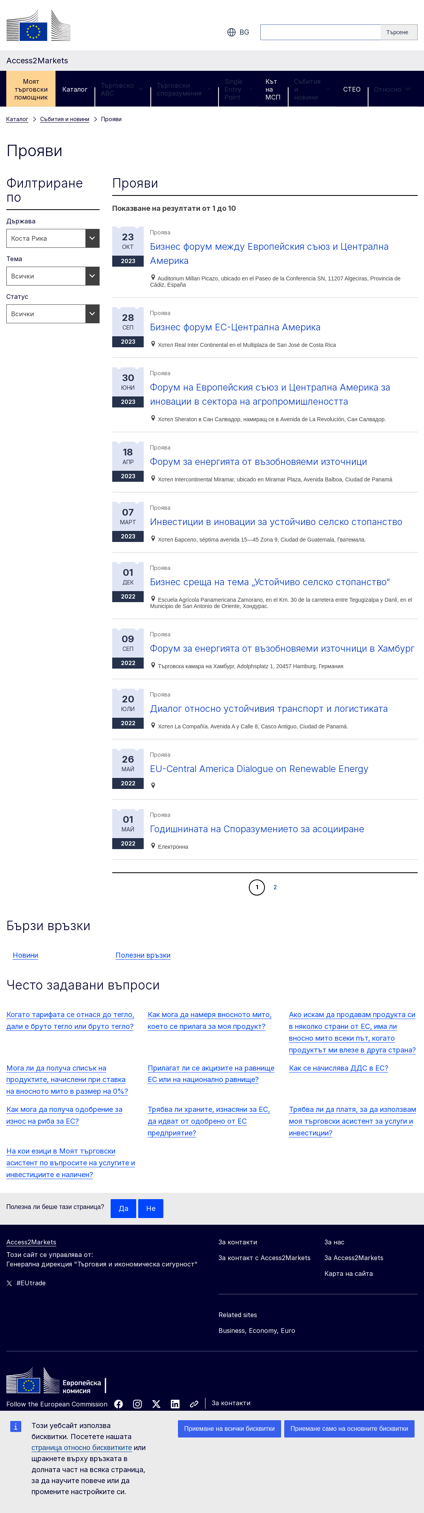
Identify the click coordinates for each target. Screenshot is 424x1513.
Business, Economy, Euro (256, 1345)
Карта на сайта (348, 1288)
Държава (20, 221)
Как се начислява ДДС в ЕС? (338, 1082)
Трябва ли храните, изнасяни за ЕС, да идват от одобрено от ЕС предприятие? (209, 1135)
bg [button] (238, 32)
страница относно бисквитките (81, 1448)
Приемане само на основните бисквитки (349, 1428)
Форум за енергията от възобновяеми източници (262, 461)
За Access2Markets (353, 1272)
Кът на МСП (273, 89)
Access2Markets (31, 1256)
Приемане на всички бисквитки (229, 1428)
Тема (14, 259)
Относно (392, 89)
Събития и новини (312, 89)
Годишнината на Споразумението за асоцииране (261, 843)
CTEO (352, 89)
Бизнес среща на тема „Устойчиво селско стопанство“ (273, 582)
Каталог (74, 89)
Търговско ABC (122, 89)
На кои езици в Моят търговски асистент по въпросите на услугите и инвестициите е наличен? (70, 1177)
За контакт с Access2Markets (264, 1272)
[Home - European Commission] (63, 1396)
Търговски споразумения (184, 89)
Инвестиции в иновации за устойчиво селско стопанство (279, 521)
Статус (17, 296)
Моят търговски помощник (31, 89)
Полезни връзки (142, 969)
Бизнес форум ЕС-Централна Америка (237, 327)
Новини (25, 969)
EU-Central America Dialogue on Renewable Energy (262, 783)
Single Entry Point (238, 89)
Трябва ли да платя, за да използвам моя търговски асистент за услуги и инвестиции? (352, 1135)
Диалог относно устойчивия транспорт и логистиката (272, 722)
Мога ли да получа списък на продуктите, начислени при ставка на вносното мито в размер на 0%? (67, 1094)
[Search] (399, 32)
